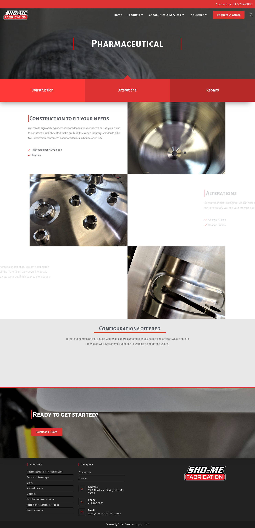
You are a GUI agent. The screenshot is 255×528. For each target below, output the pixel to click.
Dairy (30, 482)
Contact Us (85, 472)
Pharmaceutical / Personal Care (45, 471)
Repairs (212, 90)
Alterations (127, 90)
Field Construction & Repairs (43, 504)
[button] (46, 432)
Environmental (35, 510)
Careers (83, 478)
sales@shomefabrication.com (104, 513)
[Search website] (251, 14)
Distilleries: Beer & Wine (40, 499)
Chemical (32, 493)
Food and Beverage (38, 477)
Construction (42, 90)
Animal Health (35, 488)
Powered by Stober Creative (119, 524)
